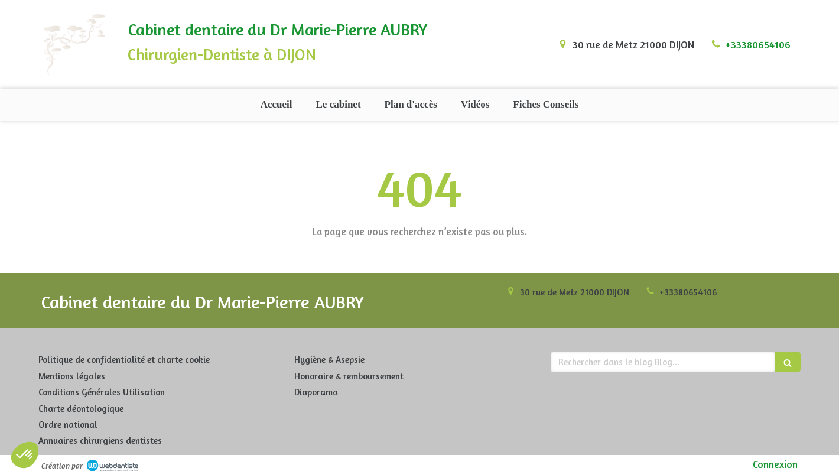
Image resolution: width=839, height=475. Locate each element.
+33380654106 (758, 44)
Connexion (775, 464)
